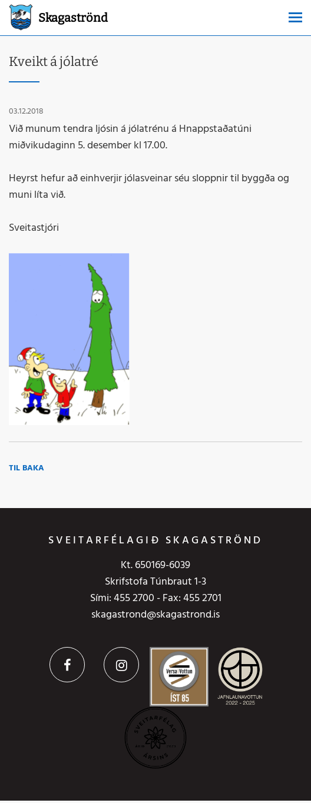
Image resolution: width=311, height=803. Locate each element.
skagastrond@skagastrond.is (155, 614)
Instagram (121, 664)
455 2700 (134, 598)
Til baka (26, 468)
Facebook (67, 664)
